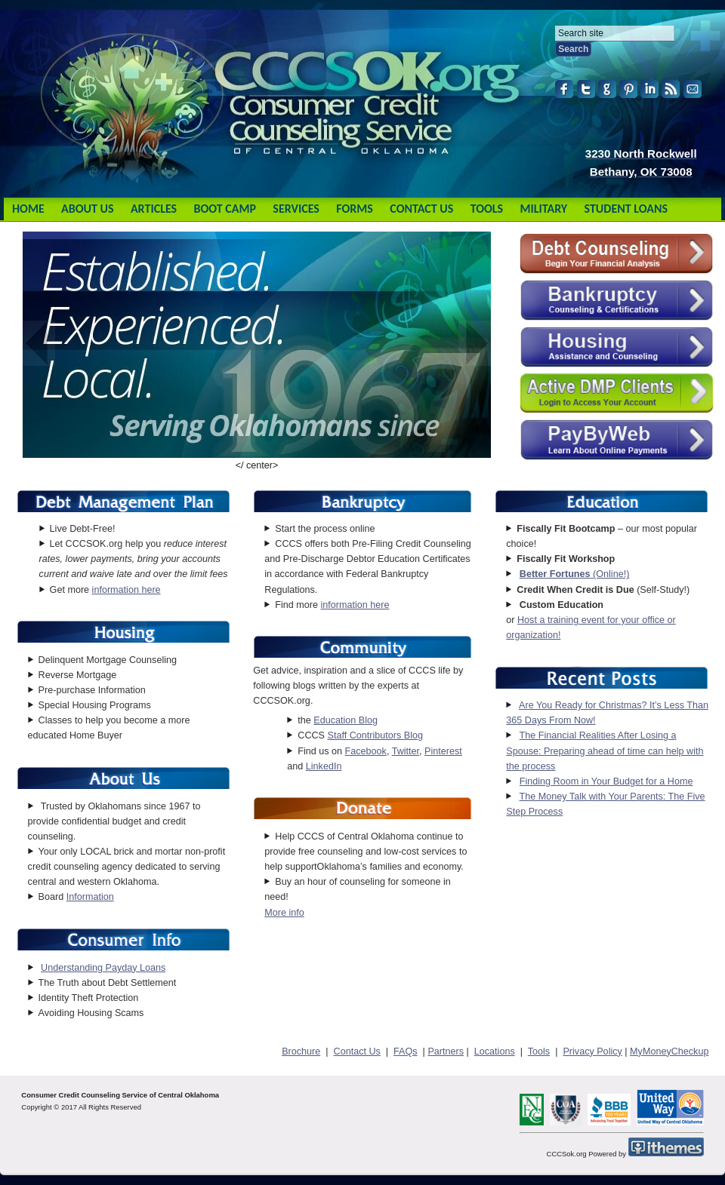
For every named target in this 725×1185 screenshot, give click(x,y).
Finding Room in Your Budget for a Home (606, 781)
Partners (445, 1051)
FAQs (405, 1051)
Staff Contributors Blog (374, 735)
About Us (87, 208)
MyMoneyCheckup (669, 1051)
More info (284, 912)
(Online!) (575, 574)
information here (126, 590)
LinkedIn (324, 766)
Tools (486, 208)
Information (90, 897)
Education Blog (345, 720)
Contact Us (421, 208)
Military (543, 208)
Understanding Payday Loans (103, 967)
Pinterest (443, 751)
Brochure (301, 1051)
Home (28, 208)
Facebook (366, 751)
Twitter (405, 751)
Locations (494, 1051)
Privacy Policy (592, 1051)
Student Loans (626, 208)
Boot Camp (224, 208)
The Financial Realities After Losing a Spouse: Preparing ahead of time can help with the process (604, 750)
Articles (154, 208)
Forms (354, 208)
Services (296, 208)
